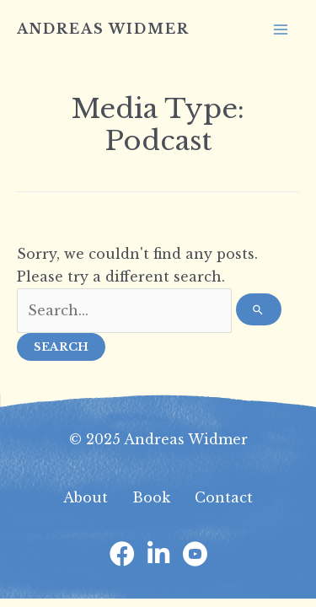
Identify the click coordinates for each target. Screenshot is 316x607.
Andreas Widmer (103, 28)
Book (151, 497)
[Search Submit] (258, 309)
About (85, 497)
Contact (224, 497)
